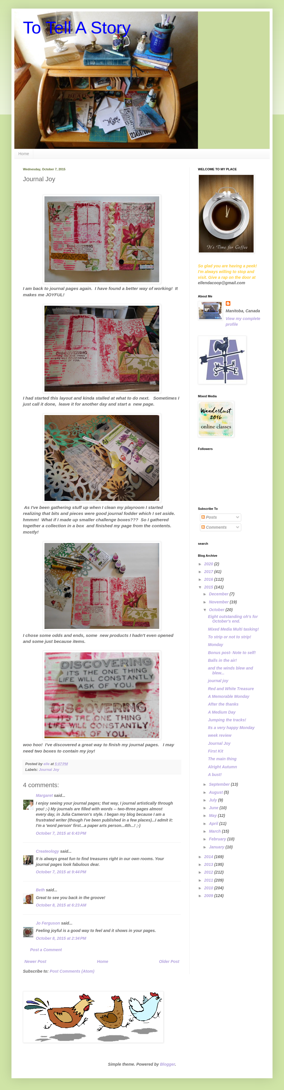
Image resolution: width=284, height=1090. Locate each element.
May (213, 815)
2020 (209, 564)
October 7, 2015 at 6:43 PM (61, 833)
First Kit (215, 751)
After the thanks (223, 704)
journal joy (218, 680)
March (215, 831)
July (213, 800)
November (219, 602)
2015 (209, 587)
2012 (209, 872)
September (220, 784)
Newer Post (35, 961)
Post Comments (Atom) (72, 971)
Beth (40, 890)
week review (220, 735)
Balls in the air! (222, 660)
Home (23, 153)
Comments (214, 527)
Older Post (169, 961)
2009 (209, 895)
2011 (209, 880)
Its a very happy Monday (231, 727)
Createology (47, 851)
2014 (209, 856)
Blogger (167, 1064)
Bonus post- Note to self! (232, 652)
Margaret (44, 795)
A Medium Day (222, 712)
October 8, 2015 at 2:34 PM (61, 938)
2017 (209, 571)
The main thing (222, 759)
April (214, 823)
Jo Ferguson (48, 923)
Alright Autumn (222, 767)
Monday (215, 644)
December (219, 594)
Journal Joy (49, 770)
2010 (209, 888)
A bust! (215, 774)
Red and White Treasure (231, 688)
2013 (209, 864)
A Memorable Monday (228, 696)
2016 (209, 579)
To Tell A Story (77, 27)
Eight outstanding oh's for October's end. (233, 619)
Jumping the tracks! (227, 720)
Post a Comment (46, 949)
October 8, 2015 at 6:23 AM (61, 905)
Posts (209, 517)
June (214, 807)
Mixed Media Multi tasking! (233, 629)
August (216, 792)
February (218, 839)
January (217, 847)
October (217, 609)
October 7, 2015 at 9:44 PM (61, 872)
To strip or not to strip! (229, 637)
